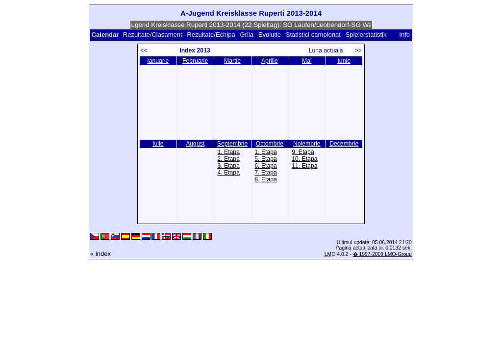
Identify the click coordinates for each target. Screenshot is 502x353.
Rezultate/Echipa (211, 34)
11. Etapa (304, 165)
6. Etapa (265, 165)
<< (143, 50)
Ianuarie (158, 60)
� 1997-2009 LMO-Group (382, 254)
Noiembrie (307, 143)
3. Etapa (228, 165)
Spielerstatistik (367, 34)
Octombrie (269, 143)
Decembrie (343, 143)
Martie (232, 60)
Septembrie (232, 143)
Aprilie (269, 60)
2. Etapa (228, 158)
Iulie (157, 143)
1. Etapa (228, 152)
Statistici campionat (313, 34)
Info (404, 34)
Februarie (195, 60)
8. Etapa (265, 179)
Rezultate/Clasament (152, 34)
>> (357, 50)
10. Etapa (304, 158)
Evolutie (269, 34)
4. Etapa (228, 172)
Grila (246, 34)
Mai (307, 60)
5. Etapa (265, 158)
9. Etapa (303, 152)
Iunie (344, 60)
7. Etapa (265, 172)
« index (100, 253)
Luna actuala (330, 50)
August (195, 143)
